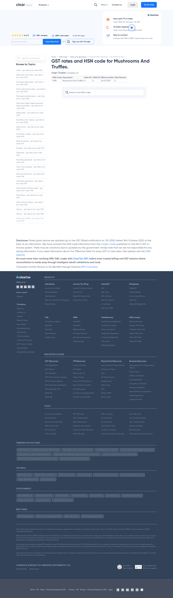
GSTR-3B (48, 397)
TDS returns (105, 341)
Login (132, 5)
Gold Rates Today (108, 426)
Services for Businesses (81, 337)
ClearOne (76, 325)
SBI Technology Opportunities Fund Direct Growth (37, 459)
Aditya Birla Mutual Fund (27, 479)
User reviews (21, 324)
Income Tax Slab (79, 365)
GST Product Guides (24, 344)
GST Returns (49, 369)
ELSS (103, 373)
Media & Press (22, 320)
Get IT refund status (137, 422)
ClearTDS (132, 300)
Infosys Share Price (25, 500)
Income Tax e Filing (52, 288)
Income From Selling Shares (83, 393)
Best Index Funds (71, 516)
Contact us (21, 312)
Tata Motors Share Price (132, 496)
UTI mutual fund (84, 475)
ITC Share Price (96, 496)
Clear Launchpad (108, 329)
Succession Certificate (137, 384)
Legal (110, 590)
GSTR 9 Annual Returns (54, 381)
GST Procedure (50, 373)
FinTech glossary (23, 336)
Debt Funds (105, 385)
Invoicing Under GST (53, 389)
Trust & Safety (22, 348)
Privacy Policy (21, 569)
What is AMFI (106, 393)
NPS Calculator (89, 266)
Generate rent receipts (81, 426)
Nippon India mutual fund (45, 475)
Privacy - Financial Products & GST (93, 590)
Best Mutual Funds (25, 516)
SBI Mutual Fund (24, 475)
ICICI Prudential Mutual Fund (132, 475)
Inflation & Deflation (136, 376)
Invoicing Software (80, 333)
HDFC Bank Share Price (63, 500)
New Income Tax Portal (82, 385)
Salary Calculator (136, 426)
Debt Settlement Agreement (140, 391)
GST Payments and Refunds (55, 385)
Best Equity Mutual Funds (92, 516)
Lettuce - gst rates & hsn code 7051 (30, 209)
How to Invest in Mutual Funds (112, 365)
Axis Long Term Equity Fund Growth (74, 459)
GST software (106, 296)
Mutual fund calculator (53, 422)
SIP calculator (50, 430)
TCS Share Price (112, 496)
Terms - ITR (34, 590)
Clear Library (22, 332)
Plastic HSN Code (136, 333)
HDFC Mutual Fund (66, 475)
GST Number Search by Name (141, 434)
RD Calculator (106, 418)
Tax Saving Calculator (137, 418)
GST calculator (50, 434)
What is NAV (106, 397)
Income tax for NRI (80, 300)
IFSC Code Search (80, 422)
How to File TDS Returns (82, 381)
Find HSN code (135, 414)
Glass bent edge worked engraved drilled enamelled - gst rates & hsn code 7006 (29, 105)
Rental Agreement (136, 395)
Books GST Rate (135, 341)
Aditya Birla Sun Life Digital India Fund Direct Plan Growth (76, 454)
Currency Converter (108, 430)
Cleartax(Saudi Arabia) (25, 352)
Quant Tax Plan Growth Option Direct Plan (119, 454)
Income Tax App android (82, 288)
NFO (103, 389)
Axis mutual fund (48, 479)
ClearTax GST (80, 258)
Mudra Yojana (134, 372)
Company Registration (109, 337)
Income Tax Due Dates (82, 397)
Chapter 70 (72, 72)
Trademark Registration (110, 333)
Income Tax (77, 292)
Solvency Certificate (137, 388)
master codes (108, 244)
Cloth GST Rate (135, 337)
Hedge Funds (106, 381)
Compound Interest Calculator (112, 434)
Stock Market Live (25, 496)
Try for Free (149, 5)
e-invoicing (105, 304)
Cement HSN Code (136, 325)
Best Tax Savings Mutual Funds (49, 516)
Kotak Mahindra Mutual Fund (106, 475)
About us (20, 308)
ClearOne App (78, 341)
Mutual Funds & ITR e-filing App (57, 300)
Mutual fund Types (108, 369)
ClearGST (133, 288)
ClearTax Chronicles (24, 340)
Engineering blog (23, 328)
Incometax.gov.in (79, 389)
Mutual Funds (50, 304)
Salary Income (78, 377)
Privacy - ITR (74, 590)
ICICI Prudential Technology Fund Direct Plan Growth (38, 450)
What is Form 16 (79, 373)
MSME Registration (108, 345)
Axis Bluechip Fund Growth (106, 450)
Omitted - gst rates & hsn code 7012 (30, 148)
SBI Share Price (62, 496)
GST (102, 288)
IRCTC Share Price (79, 496)
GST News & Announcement (56, 377)
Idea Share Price (43, 500)
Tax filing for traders (108, 325)
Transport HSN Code (137, 329)
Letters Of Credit (135, 399)
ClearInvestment (51, 292)
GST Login (105, 292)
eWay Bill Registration (137, 304)
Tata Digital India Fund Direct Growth (77, 450)
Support (20, 296)
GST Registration (51, 365)
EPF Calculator (134, 430)
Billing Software (79, 329)
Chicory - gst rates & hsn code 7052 (30, 214)
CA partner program (52, 321)
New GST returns (107, 300)
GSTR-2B (48, 393)
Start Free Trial (52, 42)
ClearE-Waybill (135, 292)
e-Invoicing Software (137, 296)
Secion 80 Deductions (81, 296)
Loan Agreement (135, 380)
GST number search (80, 418)
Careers (20, 316)
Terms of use (34, 569)
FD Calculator (106, 422)
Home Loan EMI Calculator (83, 430)
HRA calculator (107, 414)
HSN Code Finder (135, 321)
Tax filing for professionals (111, 321)
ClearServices (50, 296)
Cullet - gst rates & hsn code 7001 (29, 70)
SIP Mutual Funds (107, 377)
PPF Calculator (78, 414)
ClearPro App (50, 337)
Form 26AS (77, 369)
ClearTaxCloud (50, 333)
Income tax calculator (53, 414)
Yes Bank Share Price (44, 496)
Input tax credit (107, 308)
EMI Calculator (50, 418)
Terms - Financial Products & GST (53, 590)
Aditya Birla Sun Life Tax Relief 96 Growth (34, 454)
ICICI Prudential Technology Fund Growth (137, 450)
